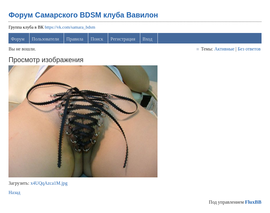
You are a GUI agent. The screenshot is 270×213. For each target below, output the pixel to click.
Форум (17, 38)
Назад (14, 192)
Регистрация (122, 38)
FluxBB (253, 202)
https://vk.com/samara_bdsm (70, 27)
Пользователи (45, 38)
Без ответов (249, 48)
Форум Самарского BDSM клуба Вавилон (83, 15)
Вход (148, 38)
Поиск (97, 38)
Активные (224, 48)
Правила (74, 38)
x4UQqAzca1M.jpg (49, 183)
